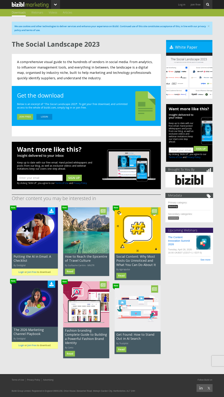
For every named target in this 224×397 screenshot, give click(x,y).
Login (44, 116)
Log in (181, 4)
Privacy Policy (80, 183)
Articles (67, 12)
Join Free (25, 116)
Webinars (37, 12)
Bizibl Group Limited (21, 391)
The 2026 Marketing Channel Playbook (29, 332)
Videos (53, 12)
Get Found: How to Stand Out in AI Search (135, 336)
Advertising (48, 380)
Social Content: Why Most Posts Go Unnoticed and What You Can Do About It (136, 260)
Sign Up (201, 148)
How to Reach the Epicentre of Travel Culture (86, 258)
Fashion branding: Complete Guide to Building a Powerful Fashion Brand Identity (86, 336)
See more (205, 259)
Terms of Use (62, 183)
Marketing (173, 206)
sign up (74, 178)
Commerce (174, 218)
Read (70, 271)
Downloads (19, 12)
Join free (196, 4)
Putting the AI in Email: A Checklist (32, 258)
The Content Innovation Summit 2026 (180, 241)
